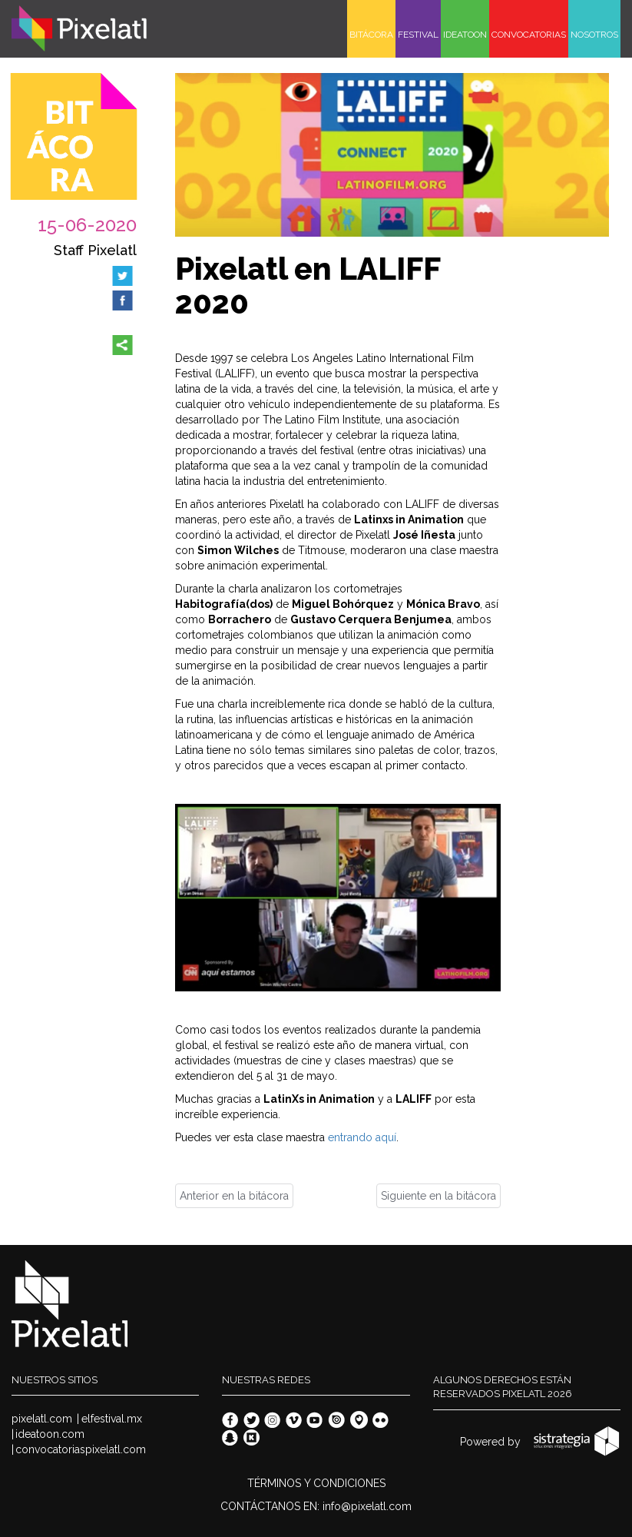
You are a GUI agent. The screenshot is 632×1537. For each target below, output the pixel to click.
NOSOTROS (594, 34)
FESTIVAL (418, 34)
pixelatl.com (42, 1419)
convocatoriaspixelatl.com (80, 1449)
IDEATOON (465, 34)
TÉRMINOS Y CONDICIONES (316, 1483)
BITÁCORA (371, 34)
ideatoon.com (49, 1434)
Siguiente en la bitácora (438, 1196)
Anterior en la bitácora (234, 1196)
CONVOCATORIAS (528, 34)
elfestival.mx (111, 1419)
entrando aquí (362, 1137)
